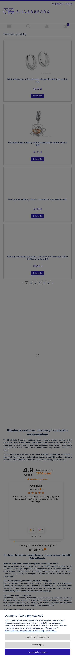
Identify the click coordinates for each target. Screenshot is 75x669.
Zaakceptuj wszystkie (37, 652)
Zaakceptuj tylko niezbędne (37, 637)
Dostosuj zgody (37, 645)
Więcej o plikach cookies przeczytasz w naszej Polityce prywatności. (30, 631)
